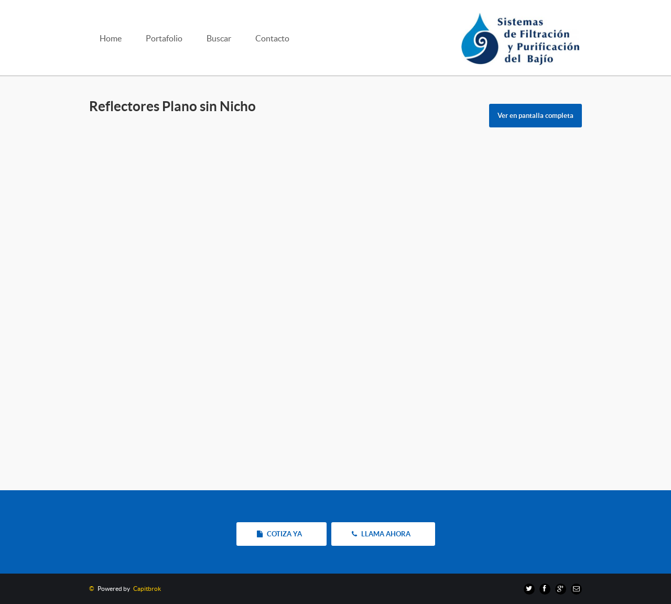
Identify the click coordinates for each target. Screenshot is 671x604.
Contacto (272, 38)
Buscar (219, 38)
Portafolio (164, 38)
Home (111, 38)
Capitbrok (146, 588)
